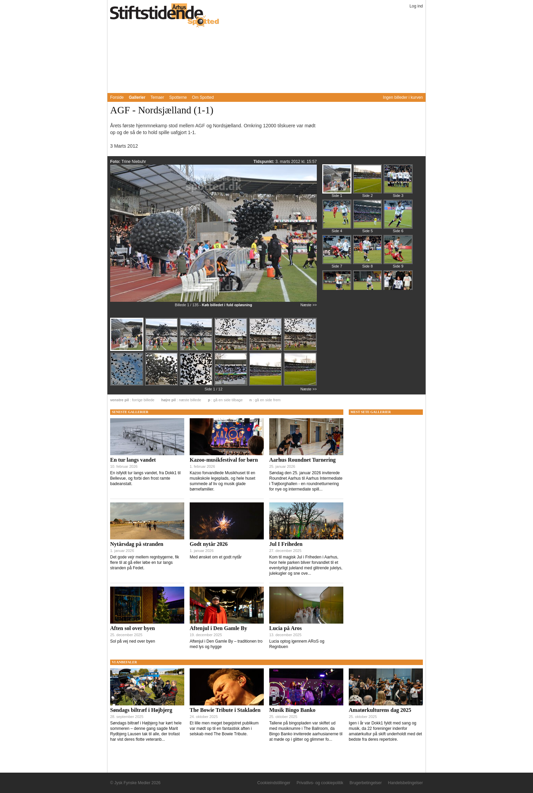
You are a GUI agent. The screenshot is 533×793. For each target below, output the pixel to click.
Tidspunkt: (264, 161)
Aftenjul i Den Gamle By (218, 628)
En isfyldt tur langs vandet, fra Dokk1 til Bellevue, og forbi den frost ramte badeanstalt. (145, 478)
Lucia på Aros (285, 628)
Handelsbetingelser (405, 782)
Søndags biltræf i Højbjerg (141, 710)
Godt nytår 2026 (209, 544)
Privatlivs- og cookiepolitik (319, 782)
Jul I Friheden (286, 544)
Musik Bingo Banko (292, 710)
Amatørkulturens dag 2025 (380, 710)
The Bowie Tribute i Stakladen (225, 710)
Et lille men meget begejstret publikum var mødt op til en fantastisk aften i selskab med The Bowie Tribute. (224, 728)
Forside (117, 97)
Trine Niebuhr (133, 161)
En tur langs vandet (133, 460)
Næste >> (308, 305)
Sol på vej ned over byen (132, 641)
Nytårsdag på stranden (136, 544)
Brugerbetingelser (365, 782)
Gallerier (137, 97)
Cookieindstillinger (273, 782)
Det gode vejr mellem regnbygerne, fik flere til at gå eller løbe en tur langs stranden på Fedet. (144, 562)
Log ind (416, 6)
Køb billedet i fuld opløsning (227, 305)
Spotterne (178, 97)
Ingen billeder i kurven (403, 97)
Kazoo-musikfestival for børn (224, 460)
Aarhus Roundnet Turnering (302, 460)
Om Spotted (203, 97)
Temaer (157, 97)
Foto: (115, 161)
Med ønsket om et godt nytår (216, 557)
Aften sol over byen (132, 628)
